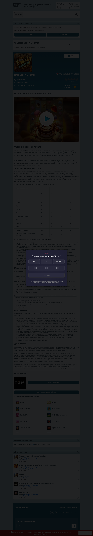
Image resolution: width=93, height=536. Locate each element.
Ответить (46, 275)
